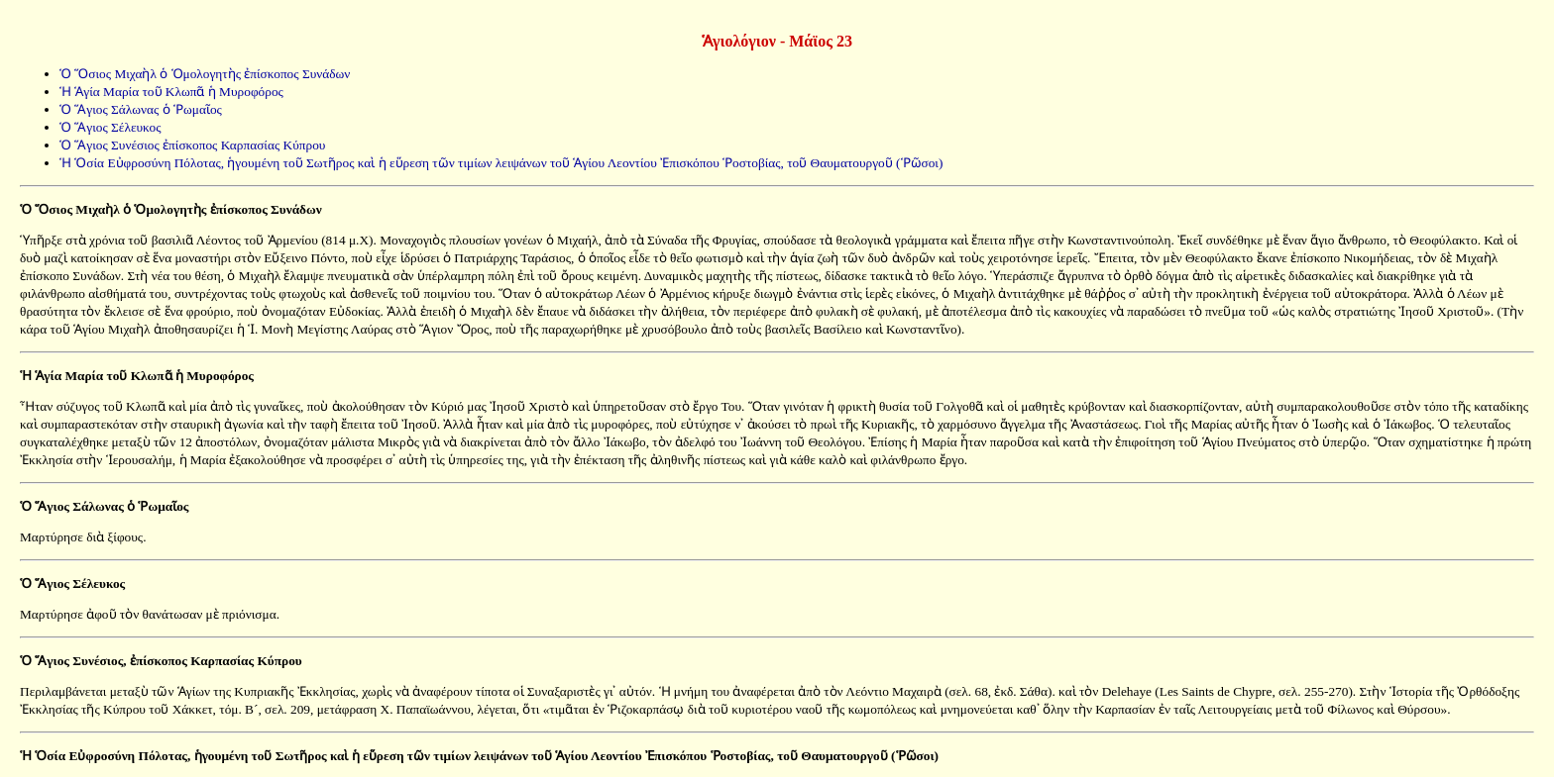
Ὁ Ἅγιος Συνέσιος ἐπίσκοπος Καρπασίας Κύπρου (192, 145)
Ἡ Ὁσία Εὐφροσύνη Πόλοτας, (105, 755)
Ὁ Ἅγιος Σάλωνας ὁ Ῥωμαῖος (140, 109)
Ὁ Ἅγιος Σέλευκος (110, 127)
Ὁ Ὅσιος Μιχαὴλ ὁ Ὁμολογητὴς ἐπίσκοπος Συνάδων (204, 73)
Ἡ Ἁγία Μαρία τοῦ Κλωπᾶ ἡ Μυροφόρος (171, 91)
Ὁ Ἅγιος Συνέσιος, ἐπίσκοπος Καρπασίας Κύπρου (161, 660)
